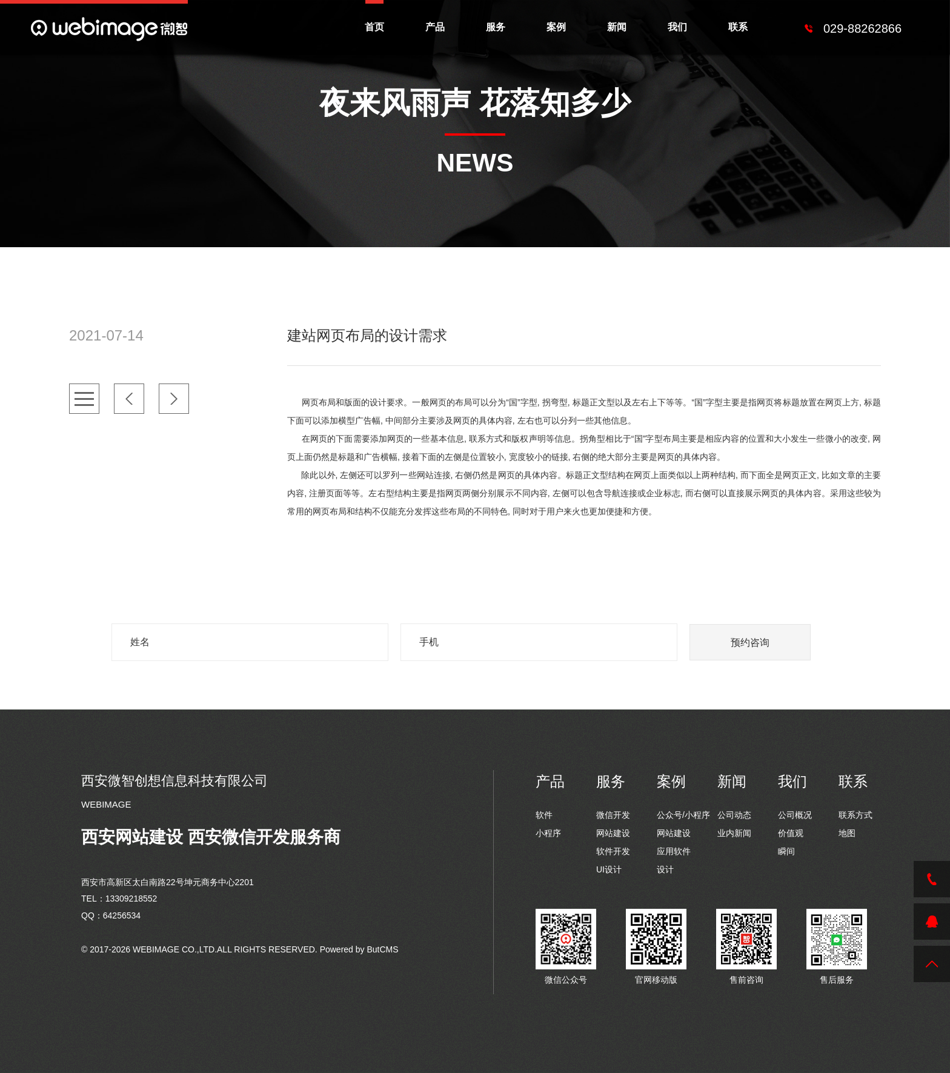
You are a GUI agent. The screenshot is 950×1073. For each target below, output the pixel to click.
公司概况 (795, 815)
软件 (544, 815)
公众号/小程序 (683, 815)
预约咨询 (750, 642)
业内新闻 (734, 833)
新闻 (616, 27)
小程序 (548, 833)
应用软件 (674, 851)
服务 (495, 27)
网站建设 (613, 833)
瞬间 (786, 851)
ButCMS (382, 949)
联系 (738, 27)
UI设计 (609, 869)
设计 (665, 869)
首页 (374, 27)
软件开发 (613, 851)
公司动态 (734, 815)
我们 (677, 27)
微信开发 (613, 815)
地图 (847, 833)
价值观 (790, 833)
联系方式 (855, 815)
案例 (556, 27)
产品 (435, 27)
